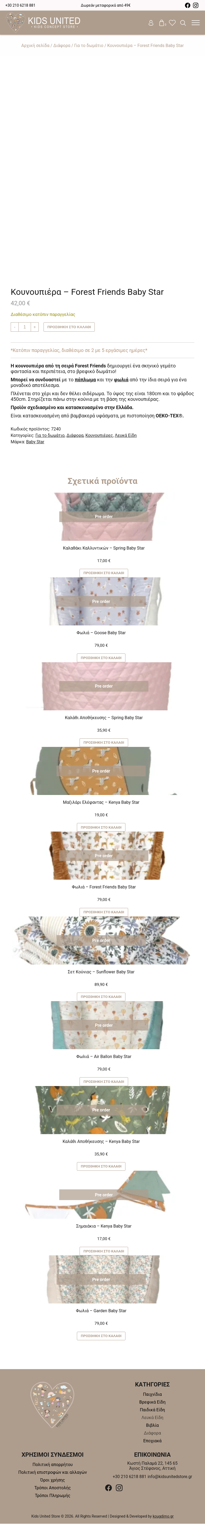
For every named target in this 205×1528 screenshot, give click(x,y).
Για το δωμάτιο (88, 45)
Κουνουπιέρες (99, 435)
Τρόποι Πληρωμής (52, 1499)
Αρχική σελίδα (35, 45)
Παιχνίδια (152, 1398)
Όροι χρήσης (52, 1484)
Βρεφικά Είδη (152, 1406)
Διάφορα (61, 45)
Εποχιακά (152, 1445)
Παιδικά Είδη (152, 1414)
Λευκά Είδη (126, 435)
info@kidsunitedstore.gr (170, 1480)
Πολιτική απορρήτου (53, 1468)
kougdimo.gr (163, 1520)
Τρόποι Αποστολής (52, 1492)
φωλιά (121, 379)
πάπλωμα (85, 379)
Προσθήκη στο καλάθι (70, 327)
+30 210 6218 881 (20, 5)
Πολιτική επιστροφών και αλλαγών (52, 1476)
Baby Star (35, 441)
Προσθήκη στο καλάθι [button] (104, 573)
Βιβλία (152, 1429)
